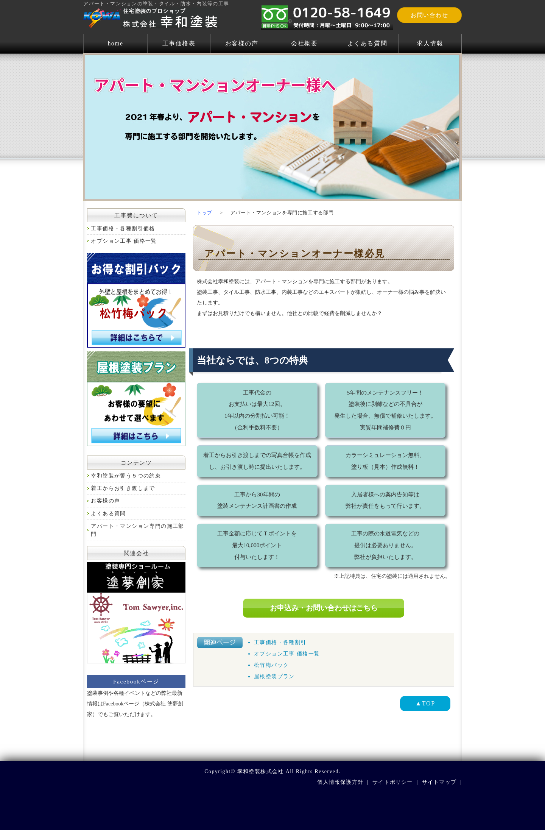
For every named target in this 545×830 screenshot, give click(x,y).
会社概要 (304, 43)
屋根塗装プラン (274, 676)
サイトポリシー (391, 782)
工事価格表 (178, 43)
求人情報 (430, 43)
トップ (204, 212)
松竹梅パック (271, 665)
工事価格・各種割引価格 (123, 228)
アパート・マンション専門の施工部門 (137, 530)
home (115, 43)
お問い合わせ (433, 15)
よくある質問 (367, 43)
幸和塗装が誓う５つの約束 (126, 476)
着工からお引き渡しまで (123, 488)
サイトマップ (438, 782)
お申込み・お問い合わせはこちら (323, 608)
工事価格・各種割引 (280, 642)
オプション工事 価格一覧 (287, 654)
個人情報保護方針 (339, 782)
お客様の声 (241, 43)
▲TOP (425, 703)
